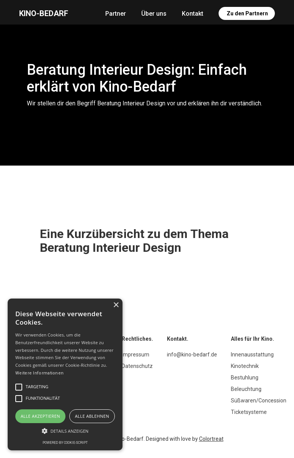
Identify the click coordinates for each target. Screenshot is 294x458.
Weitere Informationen (39, 373)
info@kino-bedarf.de (192, 354)
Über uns (154, 13)
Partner (115, 13)
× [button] (116, 305)
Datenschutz (137, 366)
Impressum (135, 354)
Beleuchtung (246, 389)
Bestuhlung (244, 377)
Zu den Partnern (247, 13)
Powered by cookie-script (65, 443)
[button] (65, 431)
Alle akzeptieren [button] (40, 416)
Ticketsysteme (249, 412)
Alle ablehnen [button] (92, 416)
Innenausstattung (252, 354)
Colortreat (211, 439)
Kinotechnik (245, 366)
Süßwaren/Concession (258, 400)
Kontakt (192, 13)
